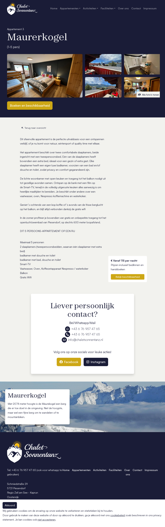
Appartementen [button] (69, 8)
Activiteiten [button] (89, 8)
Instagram (95, 362)
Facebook (68, 362)
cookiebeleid (117, 515)
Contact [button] (136, 8)
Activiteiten (99, 470)
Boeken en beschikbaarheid (30, 105)
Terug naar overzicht (33, 127)
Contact (137, 470)
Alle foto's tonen (148, 94)
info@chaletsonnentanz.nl (82, 340)
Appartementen (81, 470)
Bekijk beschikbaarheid (128, 276)
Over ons (127, 472)
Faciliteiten (115, 470)
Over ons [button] (123, 8)
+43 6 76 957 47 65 (82, 329)
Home (65, 470)
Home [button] (53, 8)
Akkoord (10, 505)
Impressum (150, 8)
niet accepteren (46, 519)
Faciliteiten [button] (107, 8)
